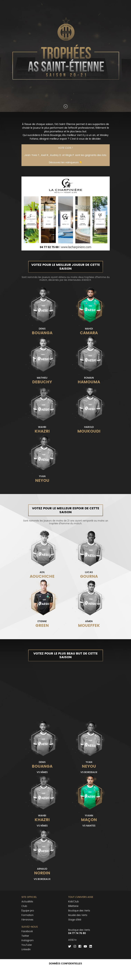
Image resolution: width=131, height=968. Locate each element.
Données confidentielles (65, 964)
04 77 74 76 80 (77, 933)
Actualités (27, 902)
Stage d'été (74, 920)
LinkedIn (26, 949)
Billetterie (73, 906)
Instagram (27, 940)
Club (24, 906)
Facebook (27, 931)
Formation (27, 915)
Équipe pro (27, 911)
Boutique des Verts (79, 911)
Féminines (27, 920)
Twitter (25, 936)
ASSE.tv (72, 940)
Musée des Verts (77, 915)
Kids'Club (73, 902)
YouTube (26, 945)
